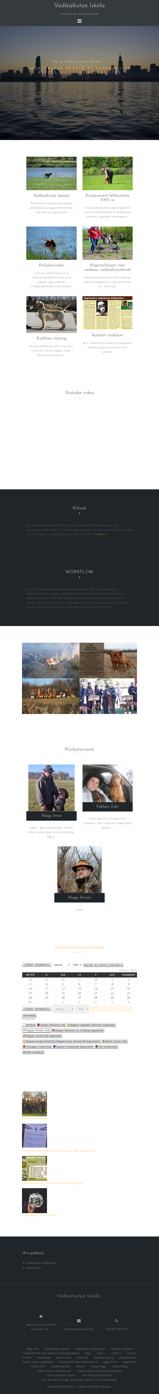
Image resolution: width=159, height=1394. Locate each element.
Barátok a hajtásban (34, 1118)
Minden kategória (33, 1052)
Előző (29, 964)
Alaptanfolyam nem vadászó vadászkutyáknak (51, 1353)
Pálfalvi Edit (107, 807)
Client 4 (131, 1353)
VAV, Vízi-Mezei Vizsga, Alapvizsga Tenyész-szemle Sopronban (79, 1379)
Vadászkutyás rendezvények (54, 1370)
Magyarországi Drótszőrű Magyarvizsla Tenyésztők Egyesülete (61, 1041)
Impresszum (33, 1268)
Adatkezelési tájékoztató (41, 1262)
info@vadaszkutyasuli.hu (79, 1329)
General (29, 1025)
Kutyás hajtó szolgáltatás (37, 1362)
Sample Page (98, 1366)
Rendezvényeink (60, 1366)
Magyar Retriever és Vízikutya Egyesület (78, 1030)
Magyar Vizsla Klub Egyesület (42, 1036)
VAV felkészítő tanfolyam (97, 1375)
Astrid (92, 1386)
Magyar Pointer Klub (36, 1030)
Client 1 (101, 1353)
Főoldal (26, 1357)
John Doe (82, 1357)
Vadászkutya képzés (51, 196)
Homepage (43, 1357)
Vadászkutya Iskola (79, 6)
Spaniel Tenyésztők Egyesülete (73, 1047)
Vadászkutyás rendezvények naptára (99, 1370)
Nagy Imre (51, 816)
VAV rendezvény (107, 1047)
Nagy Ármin (79, 898)
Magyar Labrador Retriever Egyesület (91, 1025)
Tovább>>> (101, 534)
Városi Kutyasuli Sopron (61, 1375)
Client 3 (116, 1353)
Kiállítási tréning (51, 338)
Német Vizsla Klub (114, 1041)
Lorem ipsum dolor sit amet (39, 1215)
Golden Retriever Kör (51, 1025)
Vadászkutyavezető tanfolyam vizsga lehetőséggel (52, 1182)
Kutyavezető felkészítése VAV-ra (78, 1362)
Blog (87, 1353)
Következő (41, 964)
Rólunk (80, 1366)
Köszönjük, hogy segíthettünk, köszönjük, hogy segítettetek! (58, 1150)
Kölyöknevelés (51, 265)
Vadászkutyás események (79, 947)
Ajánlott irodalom (108, 335)
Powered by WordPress (61, 1386)
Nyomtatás (30, 1016)
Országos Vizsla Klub (37, 1047)
